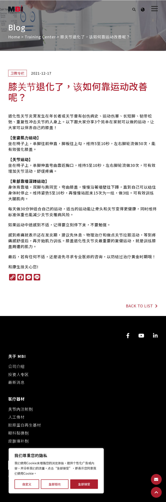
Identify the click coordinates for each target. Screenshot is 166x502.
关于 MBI (17, 356)
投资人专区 (18, 374)
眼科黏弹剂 (18, 433)
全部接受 (84, 484)
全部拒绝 (55, 484)
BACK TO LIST (142, 305)
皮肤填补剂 (18, 441)
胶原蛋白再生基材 (24, 425)
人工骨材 (16, 417)
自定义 (26, 484)
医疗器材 (16, 399)
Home (14, 36)
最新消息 (16, 382)
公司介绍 (16, 366)
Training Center (40, 36)
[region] (56, 470)
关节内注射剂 (20, 409)
